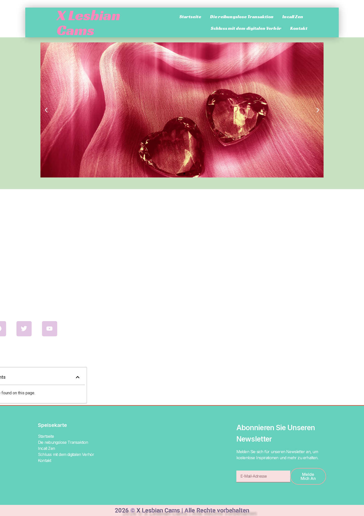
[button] (46, 110)
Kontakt (298, 28)
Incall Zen (292, 16)
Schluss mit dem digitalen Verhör (246, 28)
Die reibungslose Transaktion (242, 16)
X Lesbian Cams (88, 22)
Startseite (190, 16)
